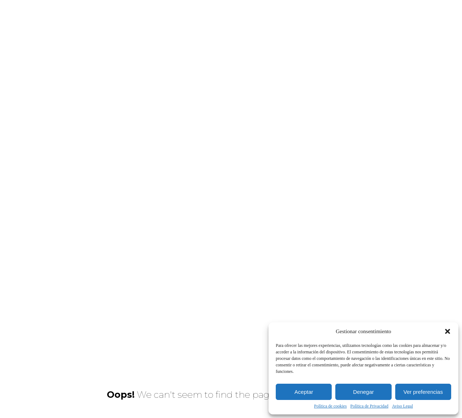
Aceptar (304, 392)
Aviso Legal (402, 406)
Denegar (363, 392)
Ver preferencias (423, 392)
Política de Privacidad (369, 406)
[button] (447, 331)
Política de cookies (330, 406)
